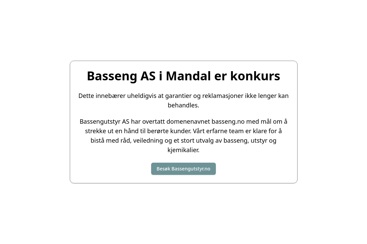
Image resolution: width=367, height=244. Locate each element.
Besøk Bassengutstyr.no (183, 168)
